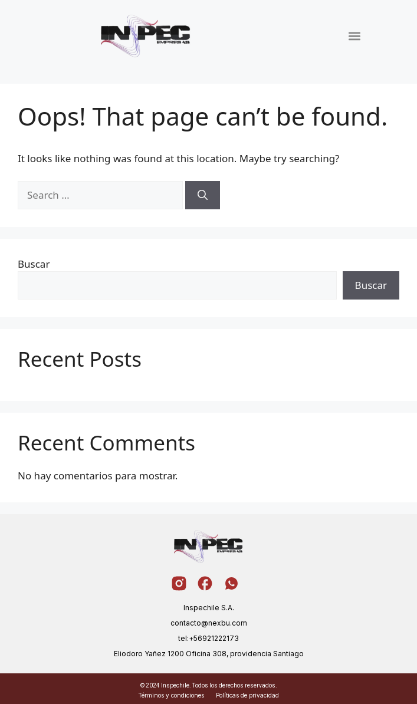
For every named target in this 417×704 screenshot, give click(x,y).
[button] (354, 35)
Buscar (34, 264)
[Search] (202, 195)
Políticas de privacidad (247, 695)
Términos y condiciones (171, 695)
